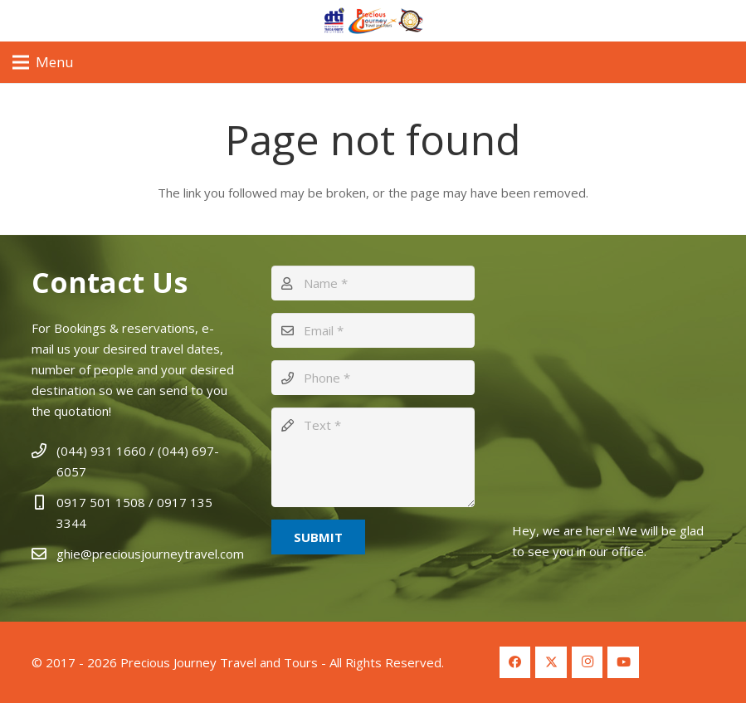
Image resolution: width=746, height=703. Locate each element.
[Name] (373, 283)
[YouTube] (623, 662)
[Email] (373, 330)
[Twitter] (551, 662)
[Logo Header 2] (373, 20)
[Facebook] (515, 662)
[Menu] (43, 62)
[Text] (373, 457)
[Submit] (318, 537)
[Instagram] (587, 662)
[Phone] (373, 377)
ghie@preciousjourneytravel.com (150, 553)
